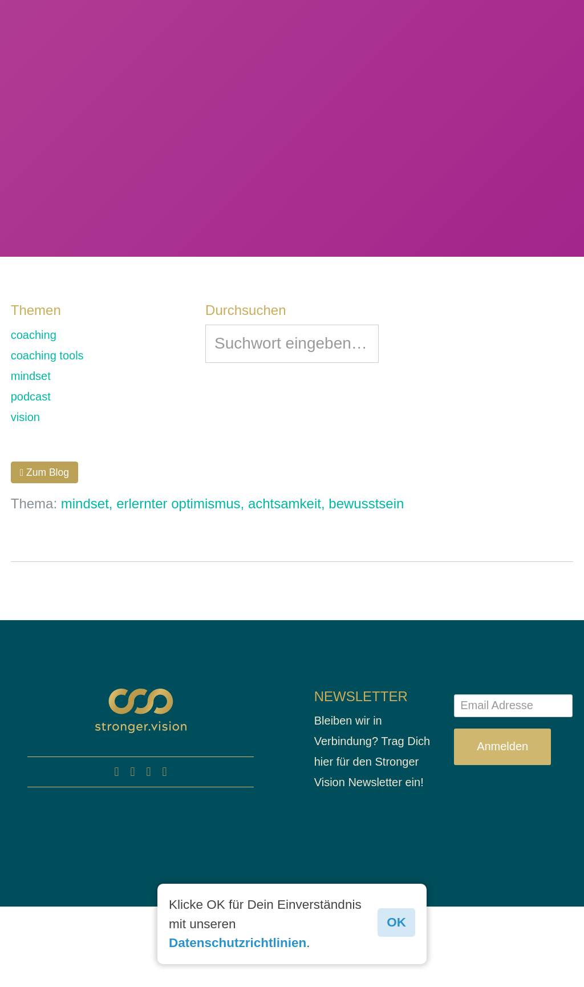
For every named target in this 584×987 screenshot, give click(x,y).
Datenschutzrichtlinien (237, 943)
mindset (31, 376)
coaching (33, 335)
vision (25, 417)
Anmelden (502, 746)
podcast (31, 396)
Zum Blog (44, 472)
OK (396, 922)
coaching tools (47, 355)
